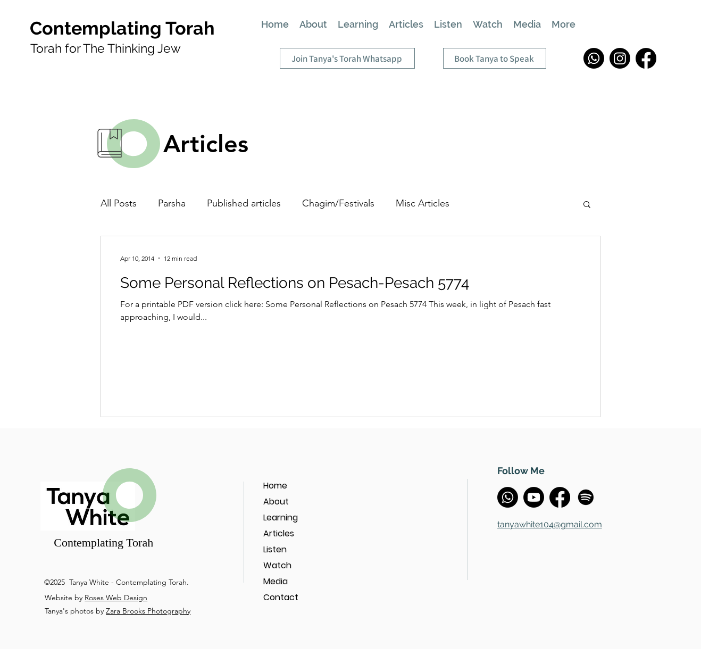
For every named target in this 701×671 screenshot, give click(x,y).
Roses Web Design (116, 597)
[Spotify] (585, 497)
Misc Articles (422, 203)
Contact (280, 597)
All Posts (119, 203)
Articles (278, 533)
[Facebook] (646, 58)
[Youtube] (533, 497)
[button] (587, 205)
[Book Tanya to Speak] (494, 58)
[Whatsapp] (593, 58)
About (276, 501)
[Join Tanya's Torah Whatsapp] (347, 58)
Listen (275, 549)
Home (275, 485)
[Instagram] (620, 58)
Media (275, 581)
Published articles (244, 203)
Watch (277, 565)
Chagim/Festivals (338, 203)
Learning (280, 517)
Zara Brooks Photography (148, 611)
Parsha (172, 203)
